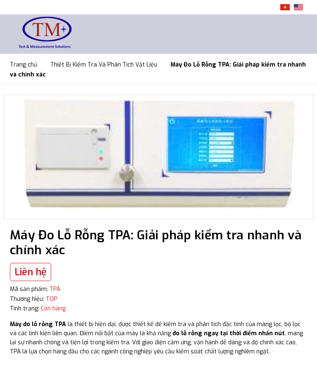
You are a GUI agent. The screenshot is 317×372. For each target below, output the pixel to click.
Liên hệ (30, 272)
